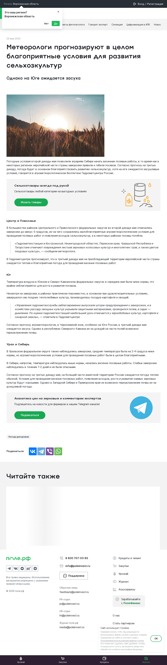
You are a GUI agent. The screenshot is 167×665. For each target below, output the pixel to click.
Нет (46, 23)
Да (55, 23)
